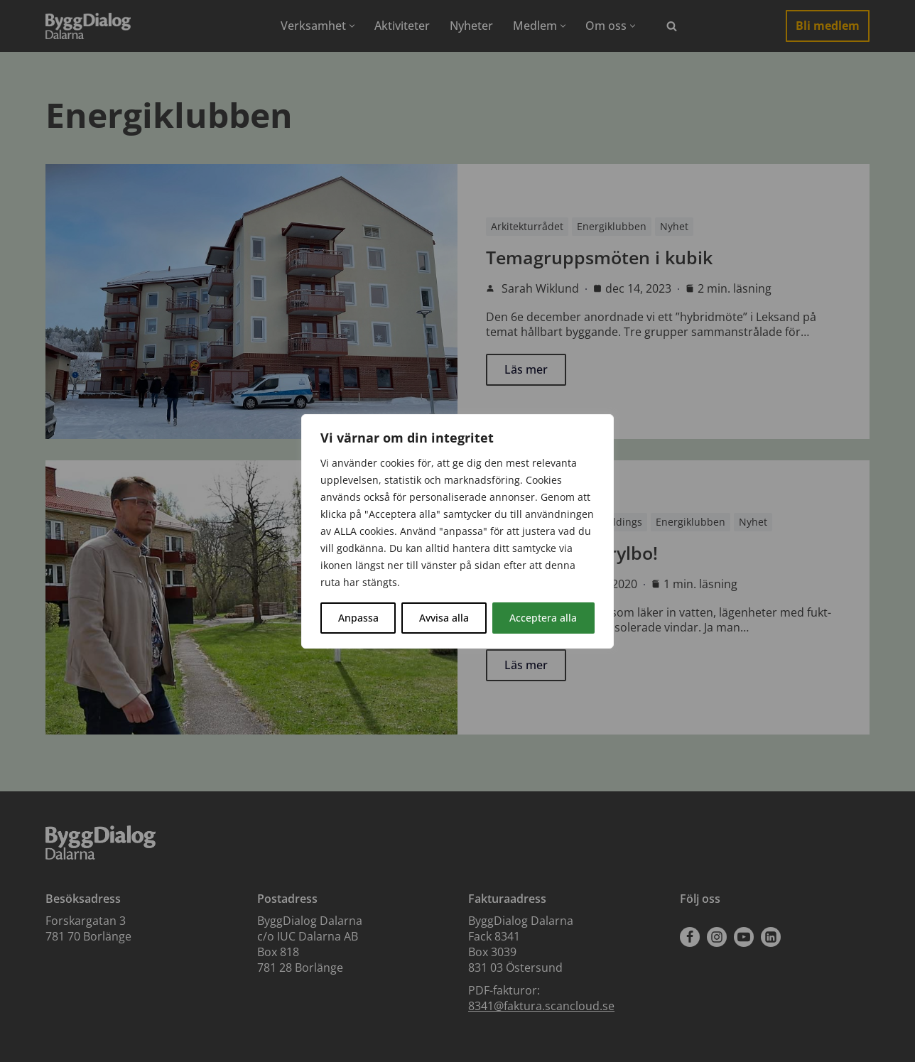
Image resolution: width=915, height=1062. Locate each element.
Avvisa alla (444, 617)
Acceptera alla (543, 617)
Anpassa (358, 617)
